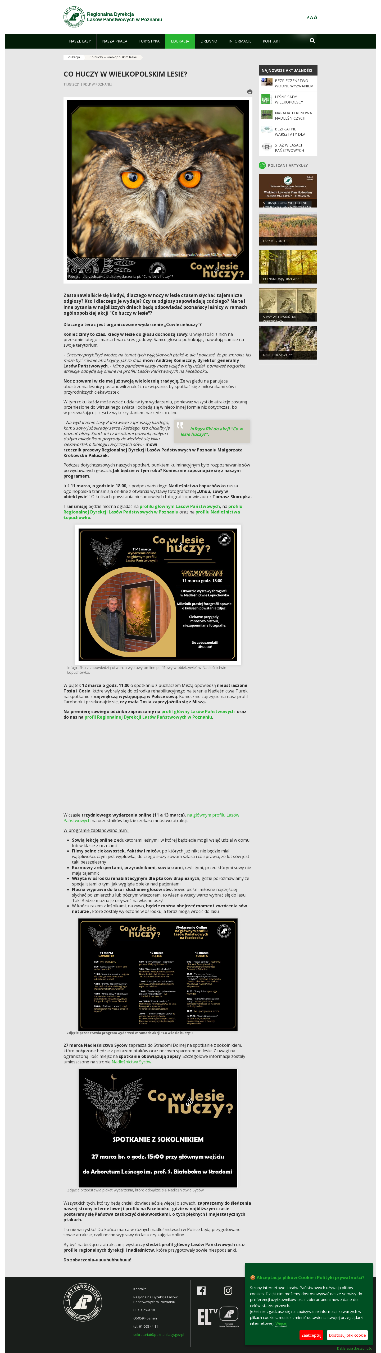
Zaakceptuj (311, 1335)
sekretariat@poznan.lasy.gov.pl (158, 1334)
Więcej (281, 1323)
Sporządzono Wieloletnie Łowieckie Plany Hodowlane (287, 206)
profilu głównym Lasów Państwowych (180, 506)
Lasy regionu (274, 242)
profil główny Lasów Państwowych (198, 711)
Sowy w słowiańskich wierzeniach (281, 320)
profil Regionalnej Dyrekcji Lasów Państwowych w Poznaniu (148, 717)
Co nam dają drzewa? (281, 280)
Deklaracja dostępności (355, 1348)
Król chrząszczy (277, 356)
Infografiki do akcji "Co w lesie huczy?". (211, 431)
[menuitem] (80, 41)
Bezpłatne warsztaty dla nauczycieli (290, 134)
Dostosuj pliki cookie (347, 1335)
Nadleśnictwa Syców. (132, 1062)
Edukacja (73, 57)
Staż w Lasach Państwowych (289, 148)
